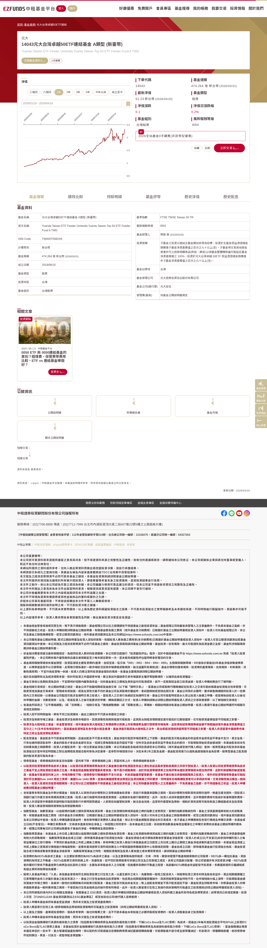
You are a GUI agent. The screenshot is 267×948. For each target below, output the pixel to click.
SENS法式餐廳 (84, 544)
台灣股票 (142, 125)
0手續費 (56, 60)
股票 (195, 99)
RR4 (195, 125)
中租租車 (119, 544)
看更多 (58, 371)
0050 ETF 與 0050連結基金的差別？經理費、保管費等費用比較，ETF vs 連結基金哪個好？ (43, 359)
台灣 (44, 282)
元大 (24, 38)
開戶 (72, 8)
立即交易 (229, 148)
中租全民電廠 (42, 544)
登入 (61, 8)
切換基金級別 (35, 60)
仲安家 (131, 544)
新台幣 (46, 247)
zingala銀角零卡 (63, 544)
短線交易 (22, 458)
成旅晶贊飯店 (103, 544)
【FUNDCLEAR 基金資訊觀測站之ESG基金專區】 (63, 897)
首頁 (20, 24)
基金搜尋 (29, 24)
